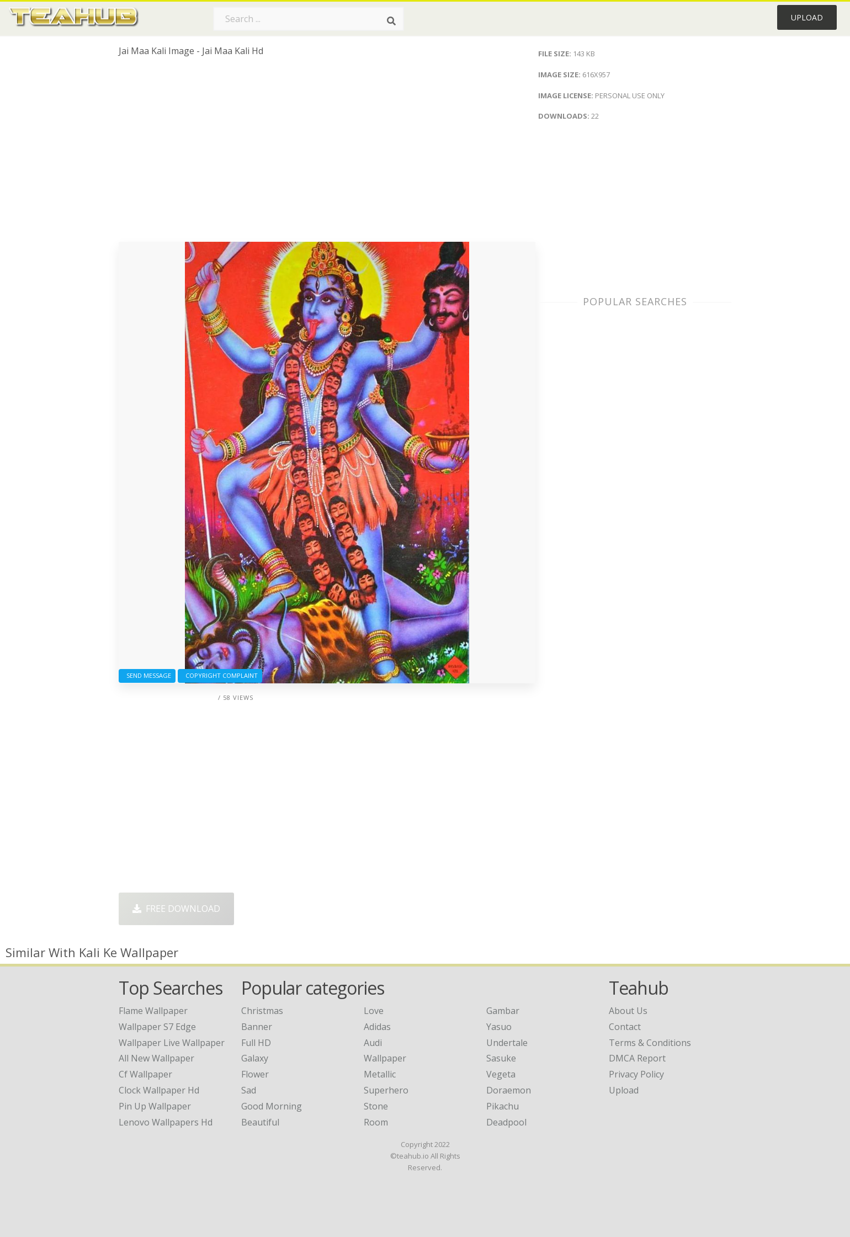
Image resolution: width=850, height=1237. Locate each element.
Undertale (507, 1043)
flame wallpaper (153, 1011)
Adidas (377, 1027)
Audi (373, 1043)
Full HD (256, 1043)
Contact (625, 1027)
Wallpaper (385, 1058)
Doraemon (508, 1090)
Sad (248, 1090)
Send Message (147, 675)
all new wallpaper (156, 1058)
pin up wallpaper (155, 1106)
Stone (376, 1106)
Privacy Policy (636, 1074)
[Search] (391, 21)
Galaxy (254, 1058)
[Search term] (308, 19)
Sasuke (501, 1058)
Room (376, 1122)
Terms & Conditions (650, 1043)
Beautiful (260, 1122)
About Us (628, 1011)
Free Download (176, 908)
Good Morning (271, 1106)
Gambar (502, 1011)
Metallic (380, 1074)
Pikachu (502, 1106)
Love (374, 1011)
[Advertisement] (327, 153)
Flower (255, 1074)
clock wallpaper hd (159, 1090)
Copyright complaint (220, 675)
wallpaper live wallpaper (172, 1043)
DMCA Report (637, 1058)
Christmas (262, 1011)
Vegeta (501, 1074)
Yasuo (499, 1027)
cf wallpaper (145, 1074)
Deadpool (506, 1122)
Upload (807, 17)
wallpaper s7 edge (157, 1027)
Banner (256, 1027)
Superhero (386, 1090)
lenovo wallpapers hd (165, 1122)
